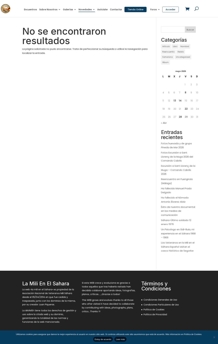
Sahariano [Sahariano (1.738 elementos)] (167, 57)
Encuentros (30, 9)
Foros (153, 9)
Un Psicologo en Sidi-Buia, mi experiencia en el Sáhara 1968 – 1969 (178, 233)
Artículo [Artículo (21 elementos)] (166, 46)
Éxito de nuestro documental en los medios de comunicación (178, 211)
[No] (214, 337)
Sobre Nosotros (48, 9)
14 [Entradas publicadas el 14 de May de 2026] (180, 100)
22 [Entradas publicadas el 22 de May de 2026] (186, 108)
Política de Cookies (154, 309)
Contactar (116, 9)
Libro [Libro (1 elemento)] (175, 46)
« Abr (164, 123)
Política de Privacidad (155, 314)
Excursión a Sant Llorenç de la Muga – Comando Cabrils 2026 (178, 170)
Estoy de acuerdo (103, 339)
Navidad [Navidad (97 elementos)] (184, 46)
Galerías (68, 9)
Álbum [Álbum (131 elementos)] (165, 62)
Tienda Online (135, 9)
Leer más (120, 339)
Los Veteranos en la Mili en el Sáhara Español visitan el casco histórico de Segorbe (177, 246)
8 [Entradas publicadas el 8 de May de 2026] (185, 92)
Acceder (170, 9)
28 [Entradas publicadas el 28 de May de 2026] (180, 117)
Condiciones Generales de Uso (160, 299)
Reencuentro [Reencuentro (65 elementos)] (168, 51)
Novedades (85, 9)
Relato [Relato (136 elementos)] (181, 51)
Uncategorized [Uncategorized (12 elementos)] (183, 57)
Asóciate (102, 9)
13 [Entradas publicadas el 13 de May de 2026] (175, 100)
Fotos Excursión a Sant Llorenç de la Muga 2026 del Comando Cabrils (177, 156)
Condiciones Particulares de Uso (161, 304)
